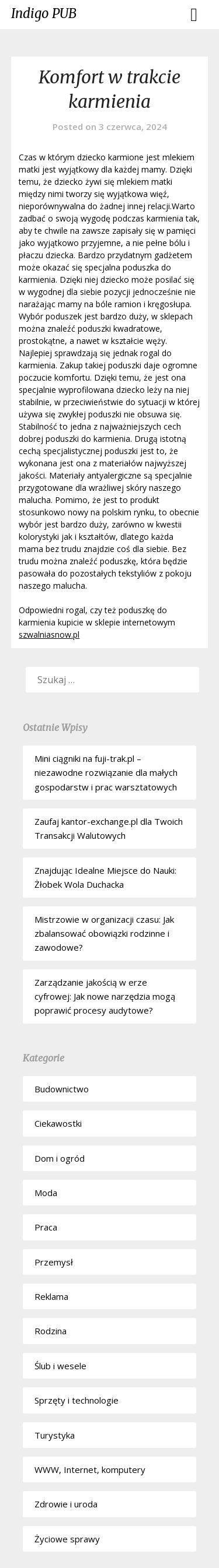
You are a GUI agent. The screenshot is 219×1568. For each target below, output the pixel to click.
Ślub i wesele (60, 1366)
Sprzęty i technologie (76, 1400)
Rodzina (50, 1331)
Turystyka (54, 1435)
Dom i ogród (59, 1158)
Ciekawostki (58, 1123)
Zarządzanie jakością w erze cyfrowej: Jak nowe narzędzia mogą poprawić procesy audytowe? (104, 996)
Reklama (51, 1296)
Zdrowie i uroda (66, 1504)
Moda (45, 1192)
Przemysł (53, 1262)
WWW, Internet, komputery (89, 1469)
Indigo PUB (44, 13)
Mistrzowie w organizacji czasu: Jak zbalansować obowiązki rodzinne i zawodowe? (104, 933)
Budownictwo (61, 1089)
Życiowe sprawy (67, 1539)
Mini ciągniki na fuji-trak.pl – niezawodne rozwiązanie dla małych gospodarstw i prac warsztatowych (106, 773)
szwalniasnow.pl (49, 634)
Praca (45, 1227)
